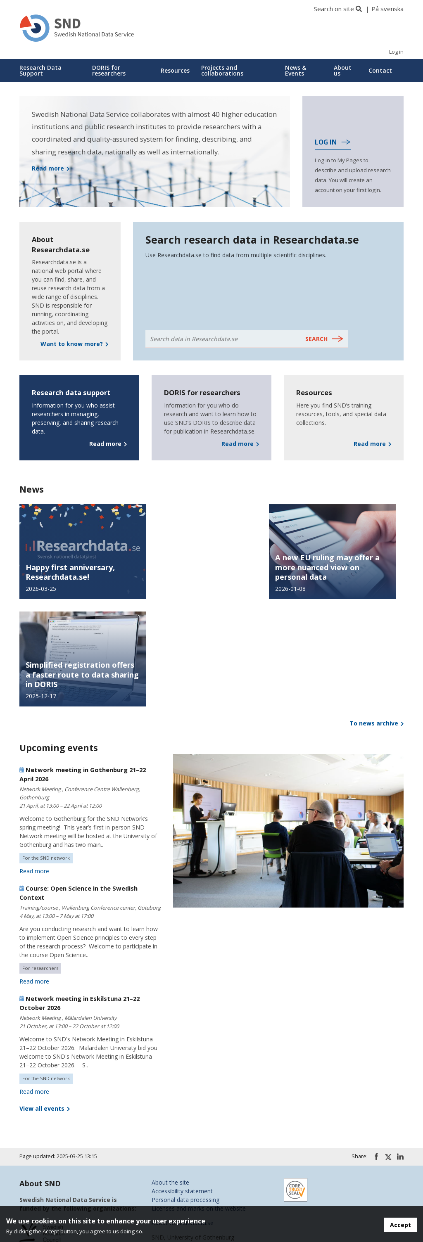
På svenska (387, 9)
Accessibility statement (182, 1084)
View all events (44, 1001)
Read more (34, 764)
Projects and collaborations (222, 70)
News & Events (295, 70)
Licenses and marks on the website (199, 1101)
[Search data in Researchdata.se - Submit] (324, 339)
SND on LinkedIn (174, 1179)
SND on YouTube (175, 1188)
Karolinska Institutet (46, 1163)
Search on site (334, 9)
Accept (400, 1225)
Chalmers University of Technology (66, 1154)
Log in (396, 51)
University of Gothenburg (52, 1146)
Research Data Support (40, 70)
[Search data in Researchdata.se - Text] (223, 339)
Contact (380, 70)
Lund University (39, 1180)
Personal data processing (185, 1092)
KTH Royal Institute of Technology (65, 1172)
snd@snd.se (167, 1156)
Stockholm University (47, 1189)
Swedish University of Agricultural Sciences (76, 1198)
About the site (170, 1075)
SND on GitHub (172, 1196)
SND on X (165, 1170)
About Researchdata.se (183, 1115)
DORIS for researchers (109, 70)
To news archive (376, 616)
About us (343, 70)
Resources (175, 70)
